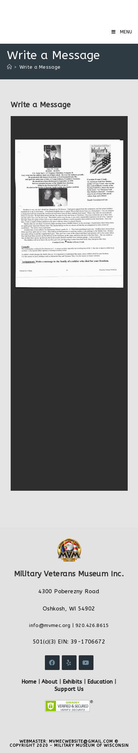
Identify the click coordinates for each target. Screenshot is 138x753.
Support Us (69, 689)
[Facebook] (52, 662)
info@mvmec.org (50, 625)
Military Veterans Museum (60, 11)
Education (100, 682)
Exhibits (72, 682)
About (49, 682)
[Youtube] (86, 662)
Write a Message (40, 67)
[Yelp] (69, 662)
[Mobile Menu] (122, 32)
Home (29, 682)
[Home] (9, 67)
